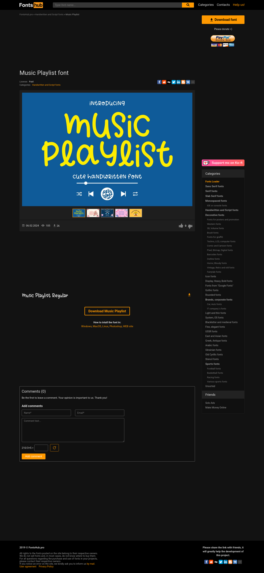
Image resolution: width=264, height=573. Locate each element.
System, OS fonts (214, 317)
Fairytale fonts (214, 272)
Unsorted (210, 386)
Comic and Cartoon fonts (219, 245)
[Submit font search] (188, 5)
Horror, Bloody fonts (217, 263)
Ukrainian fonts (213, 350)
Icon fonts (210, 276)
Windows (86, 326)
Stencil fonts (212, 359)
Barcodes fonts (214, 254)
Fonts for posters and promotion (223, 219)
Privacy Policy (46, 566)
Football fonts (214, 368)
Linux (105, 326)
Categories (206, 5)
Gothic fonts (211, 290)
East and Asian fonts (216, 336)
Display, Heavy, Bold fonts (218, 281)
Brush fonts (213, 232)
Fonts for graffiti (215, 237)
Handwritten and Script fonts (46, 85)
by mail (91, 563)
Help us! (239, 5)
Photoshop (116, 326)
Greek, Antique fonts (216, 340)
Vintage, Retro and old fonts (220, 267)
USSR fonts (211, 331)
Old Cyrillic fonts (214, 354)
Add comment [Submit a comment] (33, 456)
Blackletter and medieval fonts (221, 322)
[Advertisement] (122, 44)
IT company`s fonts (216, 308)
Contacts (223, 5)
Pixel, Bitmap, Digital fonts (220, 250)
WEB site (128, 326)
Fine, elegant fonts (215, 326)
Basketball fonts (215, 373)
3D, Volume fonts (215, 228)
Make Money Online (215, 407)
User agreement (27, 566)
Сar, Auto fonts (214, 304)
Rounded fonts (213, 295)
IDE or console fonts (217, 205)
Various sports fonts (217, 381)
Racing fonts (213, 377)
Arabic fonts (211, 345)
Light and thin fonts (215, 313)
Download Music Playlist (107, 311)
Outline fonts (213, 259)
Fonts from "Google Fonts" (219, 285)
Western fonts (214, 224)
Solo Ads (210, 403)
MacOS (97, 326)
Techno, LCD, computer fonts (221, 241)
